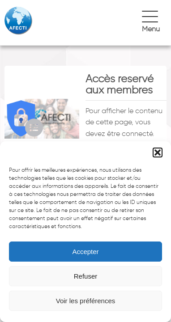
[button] (157, 152)
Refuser (86, 276)
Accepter (85, 251)
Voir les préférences (85, 301)
